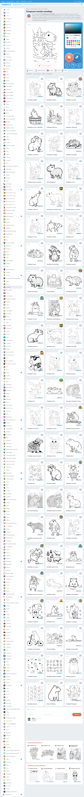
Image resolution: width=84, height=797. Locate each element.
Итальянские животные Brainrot (11, 278)
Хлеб (6, 741)
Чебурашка (7, 774)
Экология (6, 780)
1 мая (6, 16)
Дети (6, 181)
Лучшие (6, 376)
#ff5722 (67, 44)
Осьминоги (7, 494)
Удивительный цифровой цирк (11, 709)
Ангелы (6, 48)
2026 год (7, 27)
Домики (6, 222)
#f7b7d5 (75, 46)
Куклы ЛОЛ (7, 328)
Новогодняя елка (8, 464)
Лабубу (6, 334)
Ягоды (6, 789)
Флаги (6, 730)
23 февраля (7, 30)
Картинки (30, 1)
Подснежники (8, 538)
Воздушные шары (8, 116)
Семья (6, 629)
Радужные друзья (8, 594)
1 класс (6, 13)
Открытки (7, 496)
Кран (5, 322)
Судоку (6, 682)
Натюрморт (7, 446)
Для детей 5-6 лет (9, 201)
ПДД (6, 505)
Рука (5, 612)
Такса (6, 688)
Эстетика (6, 786)
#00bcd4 (67, 42)
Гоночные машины (9, 145)
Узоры (6, 712)
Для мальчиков (12, 216)
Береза (6, 80)
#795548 (69, 44)
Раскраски (3, 1)
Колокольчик (7, 296)
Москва (6, 423)
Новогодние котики (9, 455)
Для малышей (8, 213)
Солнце (6, 668)
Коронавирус (7, 311)
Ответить (33, 721)
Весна (6, 107)
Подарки (6, 532)
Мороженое (7, 417)
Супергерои (12, 685)
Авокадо (6, 33)
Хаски (6, 738)
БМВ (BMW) (7, 86)
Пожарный (7, 541)
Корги (6, 305)
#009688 (69, 42)
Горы (6, 151)
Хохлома (6, 747)
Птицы (6, 585)
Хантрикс (6, 735)
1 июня (6, 10)
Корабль (6, 302)
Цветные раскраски (9, 756)
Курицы (6, 331)
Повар (6, 529)
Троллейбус (7, 706)
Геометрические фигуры (10, 134)
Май (5, 381)
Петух (6, 511)
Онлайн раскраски (10, 1)
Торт (6, 697)
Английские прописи (9, 51)
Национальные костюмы (10, 449)
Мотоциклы (7, 426)
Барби (6, 75)
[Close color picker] (67, 38)
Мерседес (7, 399)
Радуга (6, 591)
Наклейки (7, 440)
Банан (6, 69)
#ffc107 (77, 42)
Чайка (6, 765)
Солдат (6, 665)
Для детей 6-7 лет (9, 204)
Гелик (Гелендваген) (9, 131)
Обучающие (12, 473)
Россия (6, 609)
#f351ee (73, 44)
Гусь (5, 163)
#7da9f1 (75, 44)
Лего (6, 358)
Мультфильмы (12, 429)
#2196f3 (77, 41)
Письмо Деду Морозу (10, 523)
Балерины (7, 66)
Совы (6, 662)
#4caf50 (71, 42)
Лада (6, 337)
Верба (6, 104)
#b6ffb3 (73, 46)
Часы (6, 768)
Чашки (6, 771)
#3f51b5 (75, 41)
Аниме (6, 54)
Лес (5, 367)
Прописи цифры (8, 573)
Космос (6, 316)
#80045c (79, 44)
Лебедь (6, 349)
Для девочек (12, 190)
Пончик (6, 550)
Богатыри (7, 89)
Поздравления (24, 1)
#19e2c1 (77, 44)
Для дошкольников (9, 210)
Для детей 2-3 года (9, 193)
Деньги (6, 175)
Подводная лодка (9, 535)
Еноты (64, 70)
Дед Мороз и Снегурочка (10, 166)
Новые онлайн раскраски (35, 742)
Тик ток (6, 694)
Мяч (5, 437)
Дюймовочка (7, 234)
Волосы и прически (9, 119)
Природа (6, 567)
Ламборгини (7, 340)
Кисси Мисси (7, 290)
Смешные (7, 647)
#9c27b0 (71, 41)
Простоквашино (8, 576)
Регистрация (79, 1)
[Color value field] (74, 38)
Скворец (6, 638)
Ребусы (6, 606)
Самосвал (7, 623)
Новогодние (7, 452)
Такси (6, 691)
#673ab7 (73, 41)
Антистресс (7, 57)
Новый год (7, 467)
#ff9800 (79, 42)
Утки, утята (7, 721)
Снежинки (7, 659)
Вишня (6, 113)
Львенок (6, 378)
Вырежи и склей (8, 128)
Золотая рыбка (8, 260)
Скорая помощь (8, 641)
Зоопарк (6, 263)
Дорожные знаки (8, 225)
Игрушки (6, 272)
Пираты (6, 520)
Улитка (6, 715)
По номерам (7, 526)
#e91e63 (69, 41)
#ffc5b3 (71, 46)
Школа (6, 777)
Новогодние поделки (9, 458)
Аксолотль (7, 45)
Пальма (6, 502)
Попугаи (6, 555)
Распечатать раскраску (45, 65)
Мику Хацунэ (7, 405)
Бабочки (6, 63)
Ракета (6, 600)
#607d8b (71, 44)
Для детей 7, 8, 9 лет (9, 207)
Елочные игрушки (8, 243)
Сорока (6, 671)
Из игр (12, 275)
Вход (75, 1)
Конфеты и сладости (9, 299)
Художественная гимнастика (11, 750)
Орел (6, 485)
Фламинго (7, 733)
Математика (7, 387)
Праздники (12, 561)
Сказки (6, 635)
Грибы (6, 154)
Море (6, 414)
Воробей (6, 122)
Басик (6, 78)
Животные (12, 246)
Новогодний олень (9, 461)
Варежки (6, 101)
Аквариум (7, 42)
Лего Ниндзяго (8, 361)
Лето (6, 370)
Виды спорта (7, 110)
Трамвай (6, 700)
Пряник (6, 582)
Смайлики (7, 644)
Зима (6, 257)
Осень (6, 488)
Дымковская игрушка (9, 231)
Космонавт (7, 314)
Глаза (6, 137)
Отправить (76, 714)
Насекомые (7, 443)
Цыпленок (7, 762)
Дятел (6, 237)
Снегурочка (7, 656)
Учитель (6, 727)
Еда (5, 240)
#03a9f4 (79, 41)
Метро (6, 402)
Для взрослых (12, 794)
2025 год (6, 24)
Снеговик (6, 653)
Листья (12, 373)
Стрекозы (7, 679)
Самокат (6, 620)
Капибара (7, 287)
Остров (6, 491)
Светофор (7, 626)
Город (6, 148)
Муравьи (6, 432)
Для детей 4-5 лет (9, 198)
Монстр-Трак (7, 408)
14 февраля (7, 19)
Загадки (17, 1)
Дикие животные (40, 70)
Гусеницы (6, 160)
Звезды (6, 255)
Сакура (6, 617)
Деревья (6, 178)
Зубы (6, 266)
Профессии (7, 579)
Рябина (6, 614)
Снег (5, 650)
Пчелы (6, 588)
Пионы (6, 517)
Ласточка (7, 346)
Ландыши (7, 343)
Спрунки (6, 676)
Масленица (7, 384)
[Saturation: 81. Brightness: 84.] (78, 25)
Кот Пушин (7, 319)
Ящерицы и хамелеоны (10, 792)
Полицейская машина (9, 544)
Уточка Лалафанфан (9, 724)
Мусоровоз (7, 435)
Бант (5, 72)
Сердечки (7, 632)
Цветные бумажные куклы (10, 753)
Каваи (6, 281)
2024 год (6, 21)
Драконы (6, 228)
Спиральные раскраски (9, 673)
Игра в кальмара (8, 269)
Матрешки (7, 390)
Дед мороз (7, 169)
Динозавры (7, 184)
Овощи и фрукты (12, 479)
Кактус (6, 284)
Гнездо (6, 139)
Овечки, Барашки (8, 476)
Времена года (8, 125)
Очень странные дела (9, 499)
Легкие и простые (8, 355)
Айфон (6, 39)
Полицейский (7, 547)
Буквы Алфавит (8, 95)
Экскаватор (7, 783)
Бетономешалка (8, 83)
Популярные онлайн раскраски (36, 765)
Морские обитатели (12, 420)
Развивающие (12, 597)
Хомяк (6, 744)
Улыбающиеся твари (9, 718)
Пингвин (6, 514)
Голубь (6, 142)
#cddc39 (73, 42)
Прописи (6, 570)
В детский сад (8, 98)
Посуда (6, 558)
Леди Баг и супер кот (9, 364)
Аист (5, 36)
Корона (6, 308)
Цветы (12, 759)
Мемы (6, 396)
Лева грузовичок (8, 352)
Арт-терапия (7, 60)
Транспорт (7, 703)
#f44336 (67, 41)
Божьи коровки (8, 92)
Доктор (6, 219)
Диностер (7, 187)
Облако (6, 470)
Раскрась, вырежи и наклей (11, 603)
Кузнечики (7, 325)
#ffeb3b (75, 42)
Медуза (6, 393)
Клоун (6, 293)
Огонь (6, 482)
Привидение (7, 564)
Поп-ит (6, 553)
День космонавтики (9, 172)
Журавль (6, 249)
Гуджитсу (7, 157)
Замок (6, 252)
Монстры (6, 411)
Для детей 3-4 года (9, 196)
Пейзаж (6, 508)
